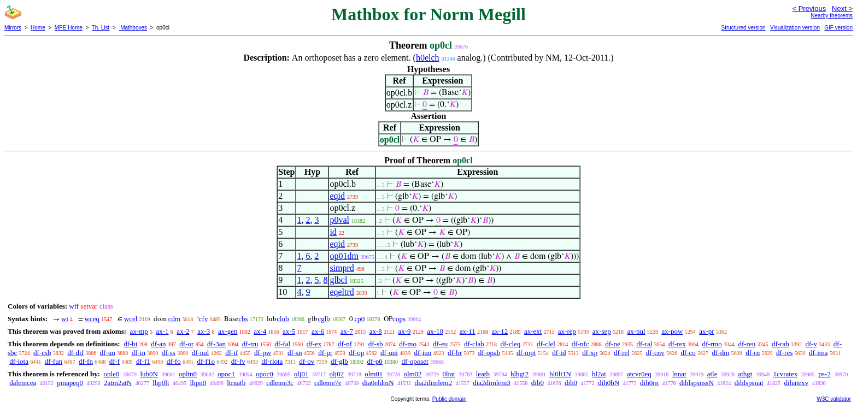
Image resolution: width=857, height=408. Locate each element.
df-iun (423, 352)
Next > (842, 8)
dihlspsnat (749, 383)
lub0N (149, 374)
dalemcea (22, 383)
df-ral (644, 344)
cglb (324, 319)
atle (712, 374)
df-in (138, 352)
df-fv (238, 361)
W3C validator (834, 399)
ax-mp (139, 331)
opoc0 (264, 374)
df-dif (75, 352)
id (333, 231)
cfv (203, 319)
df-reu (746, 344)
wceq (92, 319)
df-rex (677, 344)
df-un (107, 352)
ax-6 (318, 331)
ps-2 (824, 374)
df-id (559, 352)
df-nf (345, 344)
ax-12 (500, 331)
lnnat (679, 374)
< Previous (809, 8)
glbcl (338, 280)
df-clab (474, 344)
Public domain (449, 399)
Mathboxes (133, 28)
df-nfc (580, 344)
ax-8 (375, 331)
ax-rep (567, 331)
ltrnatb (236, 383)
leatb (483, 374)
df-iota (18, 361)
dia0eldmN (378, 383)
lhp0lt (160, 383)
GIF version (838, 28)
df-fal (282, 344)
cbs (243, 319)
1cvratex (785, 374)
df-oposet (415, 361)
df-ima (818, 352)
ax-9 (404, 331)
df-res (784, 352)
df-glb (339, 361)
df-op (356, 352)
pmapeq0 (70, 383)
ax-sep (601, 331)
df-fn (86, 361)
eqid (337, 195)
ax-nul (636, 331)
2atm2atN (118, 383)
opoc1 (226, 374)
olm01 (374, 374)
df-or (186, 344)
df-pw (262, 352)
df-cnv (655, 352)
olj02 (336, 374)
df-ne (612, 344)
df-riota (272, 361)
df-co (687, 352)
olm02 (412, 374)
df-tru (250, 344)
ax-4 (260, 331)
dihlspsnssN (696, 383)
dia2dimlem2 (434, 383)
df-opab (489, 352)
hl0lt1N (560, 374)
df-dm (721, 352)
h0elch (427, 57)
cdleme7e (328, 383)
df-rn (753, 352)
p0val (339, 219)
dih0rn (649, 383)
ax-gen (227, 331)
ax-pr (706, 331)
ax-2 (183, 331)
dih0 (571, 383)
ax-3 (203, 331)
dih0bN (608, 383)
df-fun (54, 361)
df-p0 (375, 361)
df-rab (780, 344)
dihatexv (796, 383)
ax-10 (435, 331)
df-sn (294, 352)
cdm (174, 319)
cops (399, 319)
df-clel (546, 344)
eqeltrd (342, 292)
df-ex (314, 344)
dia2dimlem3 (491, 383)
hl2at (599, 374)
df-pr (325, 352)
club (283, 319)
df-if (231, 352)
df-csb (42, 352)
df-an (158, 344)
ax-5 (289, 331)
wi (64, 319)
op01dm (344, 256)
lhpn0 (198, 383)
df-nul (200, 352)
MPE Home (69, 28)
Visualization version (795, 28)
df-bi (130, 344)
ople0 (111, 374)
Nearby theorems (832, 16)
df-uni (389, 352)
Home (38, 28)
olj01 (301, 374)
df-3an (216, 344)
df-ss (168, 352)
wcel (131, 319)
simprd (342, 268)
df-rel (622, 352)
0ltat (449, 374)
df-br (455, 352)
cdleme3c (280, 383)
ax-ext (533, 331)
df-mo (407, 344)
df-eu (440, 344)
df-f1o (206, 361)
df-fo (174, 361)
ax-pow (672, 331)
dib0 (537, 383)
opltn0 (188, 374)
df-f (114, 361)
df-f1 (143, 361)
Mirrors (12, 28)
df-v (811, 344)
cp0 (360, 319)
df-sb (375, 344)
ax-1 (162, 331)
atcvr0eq (639, 374)
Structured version (743, 28)
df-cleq (510, 344)
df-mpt (526, 352)
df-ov (306, 361)
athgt (745, 374)
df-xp (589, 352)
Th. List (101, 28)
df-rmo (712, 344)
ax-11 (468, 331)
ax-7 (347, 331)
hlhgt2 (519, 374)
